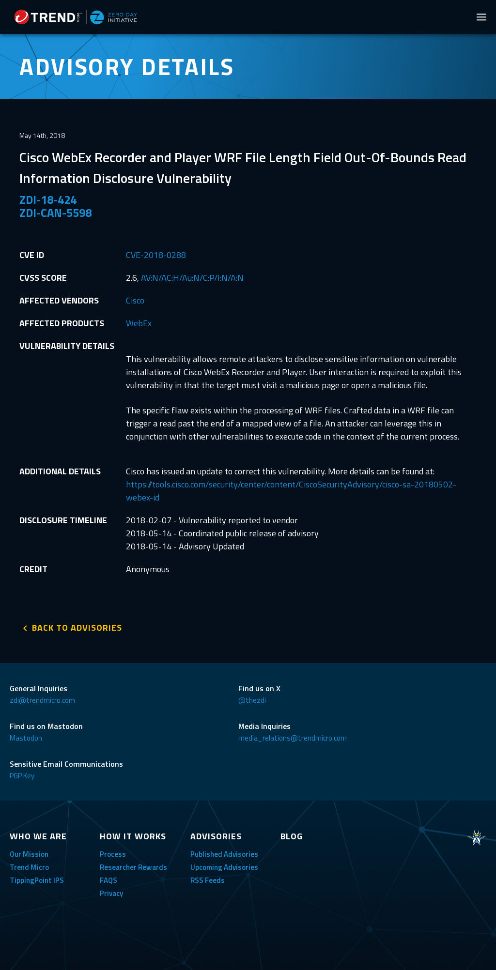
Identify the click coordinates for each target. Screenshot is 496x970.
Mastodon (26, 737)
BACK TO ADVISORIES (77, 627)
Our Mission (29, 854)
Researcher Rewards (133, 867)
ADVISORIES (216, 836)
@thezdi (252, 700)
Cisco (135, 300)
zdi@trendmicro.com (42, 700)
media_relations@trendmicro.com (292, 737)
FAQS (108, 880)
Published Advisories (224, 854)
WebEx (139, 323)
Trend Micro (29, 867)
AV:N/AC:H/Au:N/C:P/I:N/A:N (192, 277)
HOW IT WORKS (133, 836)
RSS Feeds (207, 880)
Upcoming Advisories (224, 867)
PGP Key (22, 775)
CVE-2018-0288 (156, 254)
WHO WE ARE (38, 836)
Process (113, 854)
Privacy (111, 893)
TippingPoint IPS (37, 880)
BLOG (291, 836)
